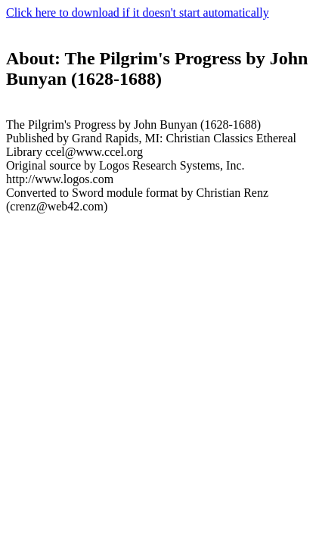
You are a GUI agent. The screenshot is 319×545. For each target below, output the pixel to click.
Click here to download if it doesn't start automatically (137, 12)
